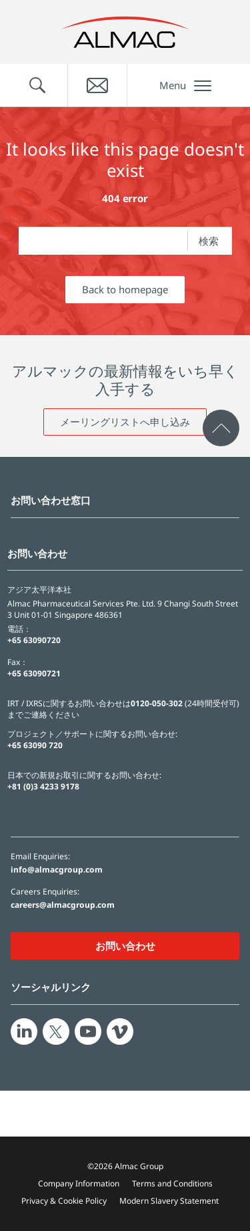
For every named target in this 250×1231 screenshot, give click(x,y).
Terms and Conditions (172, 1183)
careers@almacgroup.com (63, 905)
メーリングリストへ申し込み (125, 421)
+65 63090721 (34, 673)
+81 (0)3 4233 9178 (43, 786)
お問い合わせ (125, 945)
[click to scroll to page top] (221, 428)
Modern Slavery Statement (169, 1200)
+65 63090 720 (35, 745)
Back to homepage (125, 289)
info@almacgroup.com (57, 870)
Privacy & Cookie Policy (64, 1200)
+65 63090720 (34, 640)
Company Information (78, 1183)
